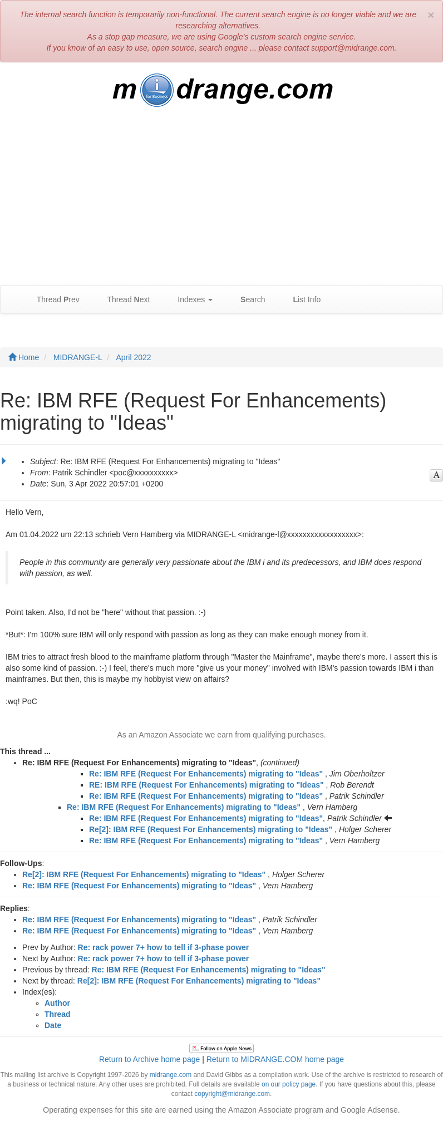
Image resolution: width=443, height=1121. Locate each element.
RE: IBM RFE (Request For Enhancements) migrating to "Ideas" (206, 784)
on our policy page (289, 1084)
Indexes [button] (189, 299)
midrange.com (170, 1075)
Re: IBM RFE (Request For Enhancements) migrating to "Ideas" (206, 773)
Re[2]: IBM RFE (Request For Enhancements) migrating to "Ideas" (210, 829)
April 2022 (133, 357)
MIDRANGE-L (77, 357)
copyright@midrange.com (232, 1094)
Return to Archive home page (149, 1059)
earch (247, 299)
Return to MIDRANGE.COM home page (275, 1059)
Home (23, 357)
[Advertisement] (221, 201)
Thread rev (53, 299)
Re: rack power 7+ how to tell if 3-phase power (163, 947)
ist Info (301, 299)
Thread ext (123, 299)
